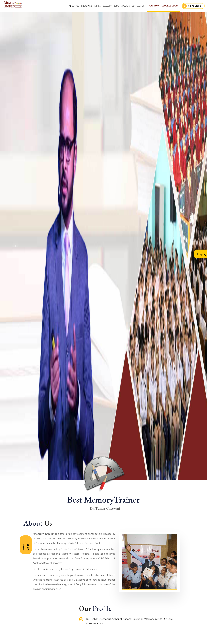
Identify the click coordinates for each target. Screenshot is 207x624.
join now (153, 6)
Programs (86, 5)
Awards (125, 5)
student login (170, 6)
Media (97, 5)
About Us (74, 5)
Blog (116, 5)
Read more (26, 547)
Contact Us (138, 5)
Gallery (107, 5)
